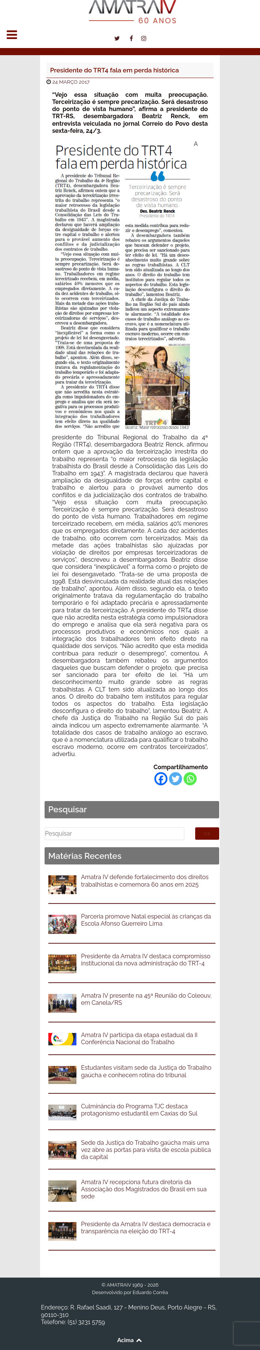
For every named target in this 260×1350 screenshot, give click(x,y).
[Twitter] (175, 778)
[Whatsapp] (190, 778)
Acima (130, 1339)
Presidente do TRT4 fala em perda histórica (114, 70)
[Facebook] (160, 778)
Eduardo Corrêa (150, 1292)
